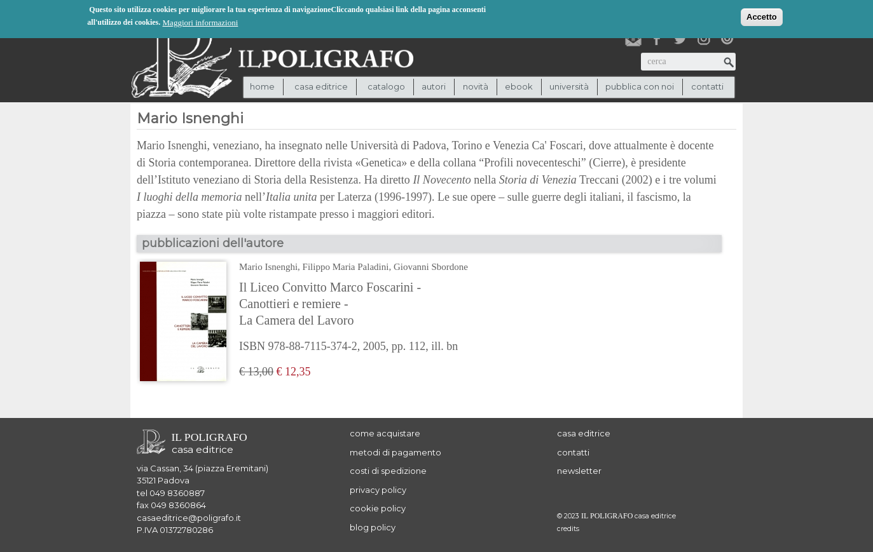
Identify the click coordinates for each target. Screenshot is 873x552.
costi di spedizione (388, 471)
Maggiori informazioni (200, 22)
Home (262, 86)
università (569, 86)
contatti (707, 86)
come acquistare (385, 433)
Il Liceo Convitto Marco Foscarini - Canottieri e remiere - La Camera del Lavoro (330, 303)
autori (434, 86)
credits (568, 529)
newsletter (579, 471)
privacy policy (378, 490)
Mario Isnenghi (268, 267)
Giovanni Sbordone (431, 267)
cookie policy (378, 508)
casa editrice (583, 433)
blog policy (372, 527)
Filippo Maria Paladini (346, 267)
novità (475, 86)
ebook (519, 86)
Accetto (761, 16)
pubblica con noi (639, 86)
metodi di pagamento (395, 452)
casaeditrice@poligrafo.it (189, 518)
